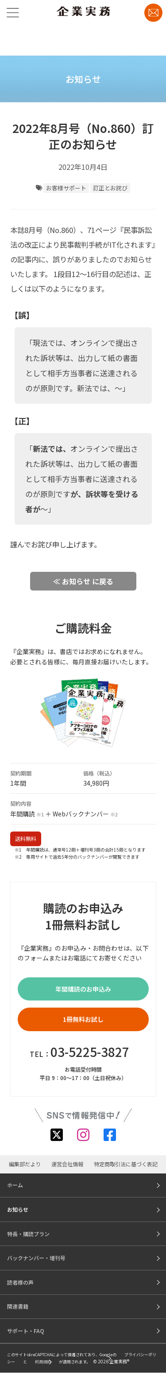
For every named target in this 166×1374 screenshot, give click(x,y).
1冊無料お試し (83, 1019)
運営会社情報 (67, 1164)
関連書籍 (17, 1306)
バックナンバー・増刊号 (36, 1258)
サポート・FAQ (25, 1330)
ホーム (15, 1185)
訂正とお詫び (110, 188)
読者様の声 (20, 1282)
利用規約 (43, 1362)
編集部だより (25, 1164)
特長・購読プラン (28, 1233)
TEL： (79, 1051)
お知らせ (17, 1209)
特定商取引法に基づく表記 (126, 1164)
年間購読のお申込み (83, 988)
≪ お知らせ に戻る (83, 581)
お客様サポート (66, 188)
